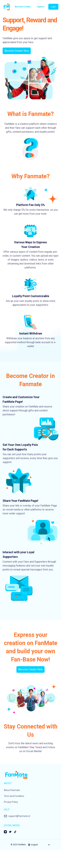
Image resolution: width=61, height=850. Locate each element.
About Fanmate (12, 790)
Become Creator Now (17, 50)
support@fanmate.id (19, 816)
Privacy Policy (11, 802)
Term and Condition (14, 796)
